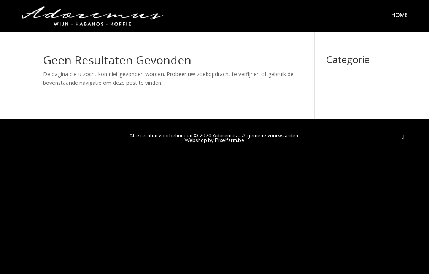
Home (399, 16)
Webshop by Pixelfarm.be (214, 140)
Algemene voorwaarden (270, 135)
